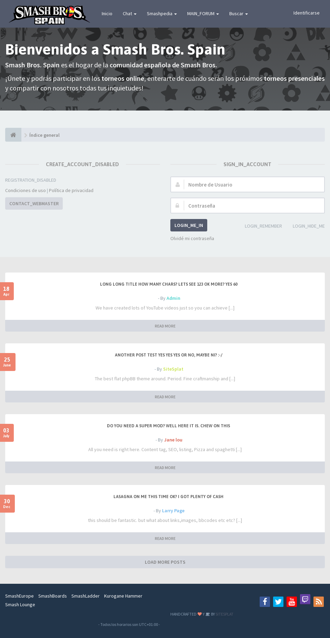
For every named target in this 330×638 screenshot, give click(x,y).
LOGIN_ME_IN (188, 225)
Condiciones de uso (25, 190)
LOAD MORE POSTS (165, 562)
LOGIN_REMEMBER (259, 226)
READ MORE (165, 325)
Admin (173, 298)
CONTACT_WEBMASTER (34, 203)
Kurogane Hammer (123, 596)
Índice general (44, 135)
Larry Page (173, 510)
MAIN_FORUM (203, 13)
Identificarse (306, 13)
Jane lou (173, 440)
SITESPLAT (224, 614)
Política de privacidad (71, 190)
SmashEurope (19, 596)
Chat (130, 13)
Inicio (107, 13)
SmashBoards (52, 596)
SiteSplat (173, 369)
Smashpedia (162, 13)
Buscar (238, 13)
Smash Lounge (20, 604)
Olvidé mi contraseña (192, 238)
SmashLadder (85, 596)
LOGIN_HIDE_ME (305, 226)
